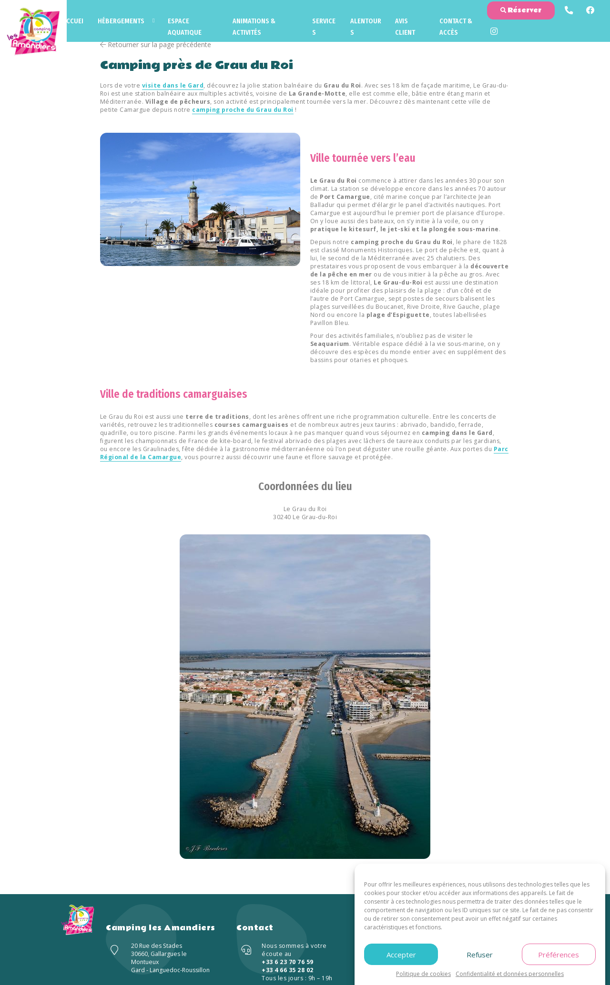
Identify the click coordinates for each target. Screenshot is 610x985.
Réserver (520, 11)
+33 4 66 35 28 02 (288, 970)
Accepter (401, 954)
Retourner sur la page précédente (155, 44)
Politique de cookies (423, 974)
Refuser (480, 954)
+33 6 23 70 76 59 (288, 962)
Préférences (558, 954)
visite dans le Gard (173, 85)
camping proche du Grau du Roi (243, 110)
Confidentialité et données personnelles (510, 974)
